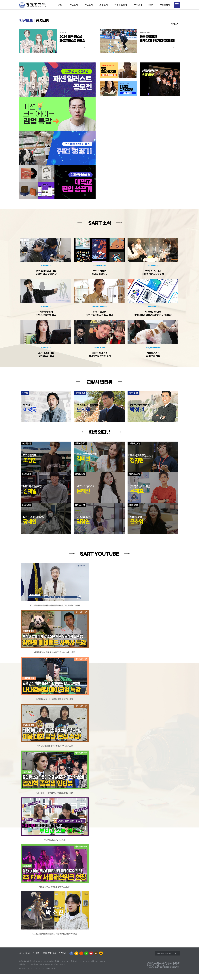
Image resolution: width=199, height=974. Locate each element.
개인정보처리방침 (49, 953)
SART (60, 4)
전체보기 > (175, 24)
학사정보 (36, 953)
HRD (150, 4)
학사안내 (137, 4)
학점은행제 (165, 4)
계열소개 (103, 4)
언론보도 (26, 21)
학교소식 (88, 4)
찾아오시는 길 (24, 953)
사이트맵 (62, 953)
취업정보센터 (120, 4)
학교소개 (73, 4)
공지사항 (45, 21)
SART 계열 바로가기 (164, 954)
